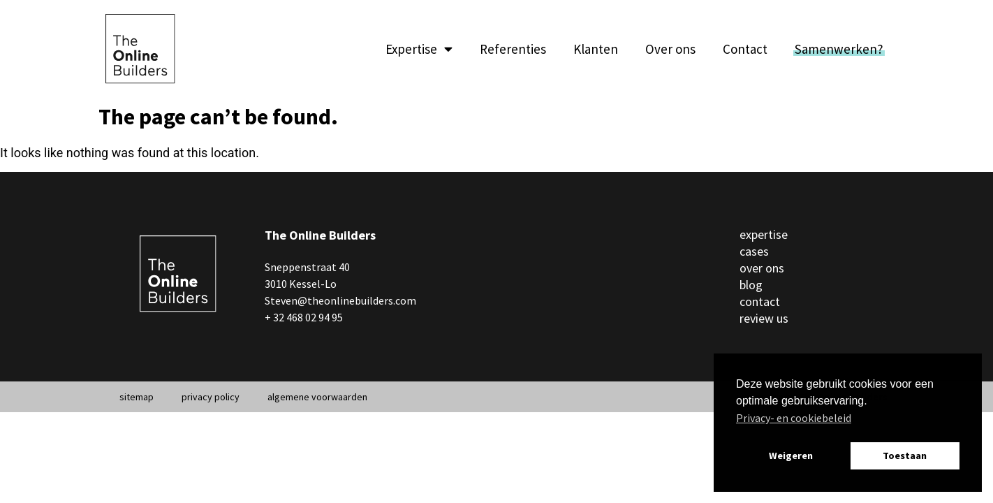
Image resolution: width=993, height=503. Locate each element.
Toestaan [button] (905, 455)
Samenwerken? (839, 49)
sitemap (136, 397)
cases (754, 251)
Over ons (670, 49)
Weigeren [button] (791, 455)
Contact (745, 49)
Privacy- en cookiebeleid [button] (793, 418)
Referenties (513, 49)
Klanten (595, 49)
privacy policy (211, 397)
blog (751, 285)
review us (764, 318)
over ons (762, 268)
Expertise (419, 49)
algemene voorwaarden (317, 397)
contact (760, 301)
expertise (764, 234)
